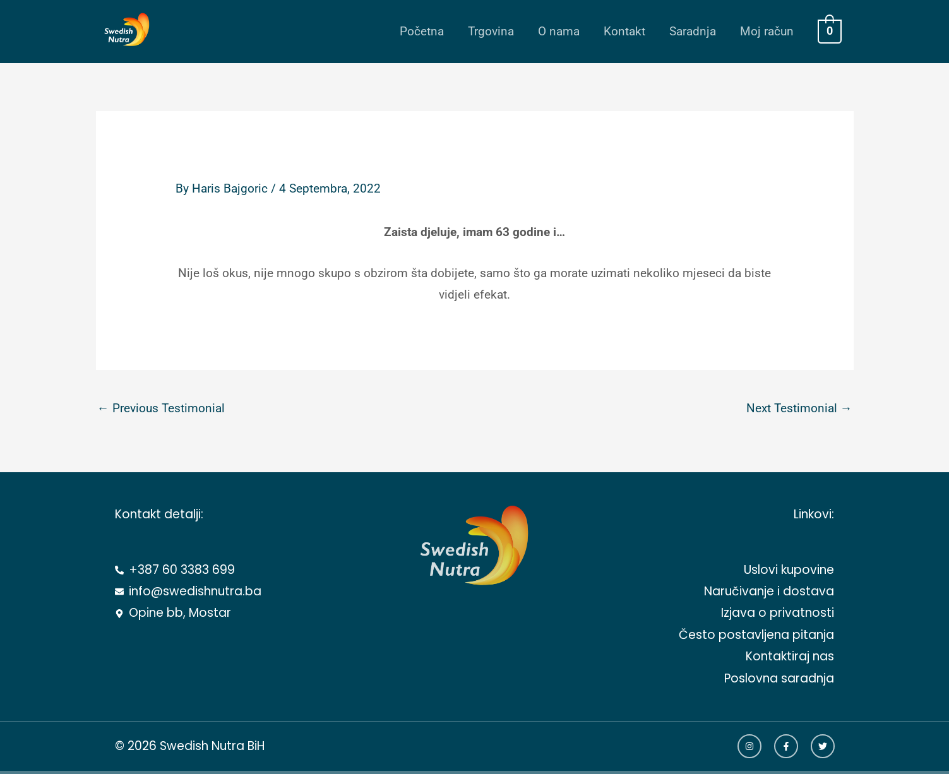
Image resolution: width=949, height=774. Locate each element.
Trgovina (491, 31)
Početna (422, 31)
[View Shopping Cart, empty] (830, 31)
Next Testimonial (799, 408)
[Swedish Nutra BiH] (123, 30)
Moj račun (767, 31)
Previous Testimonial (161, 408)
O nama (559, 31)
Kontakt (624, 31)
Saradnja (692, 31)
